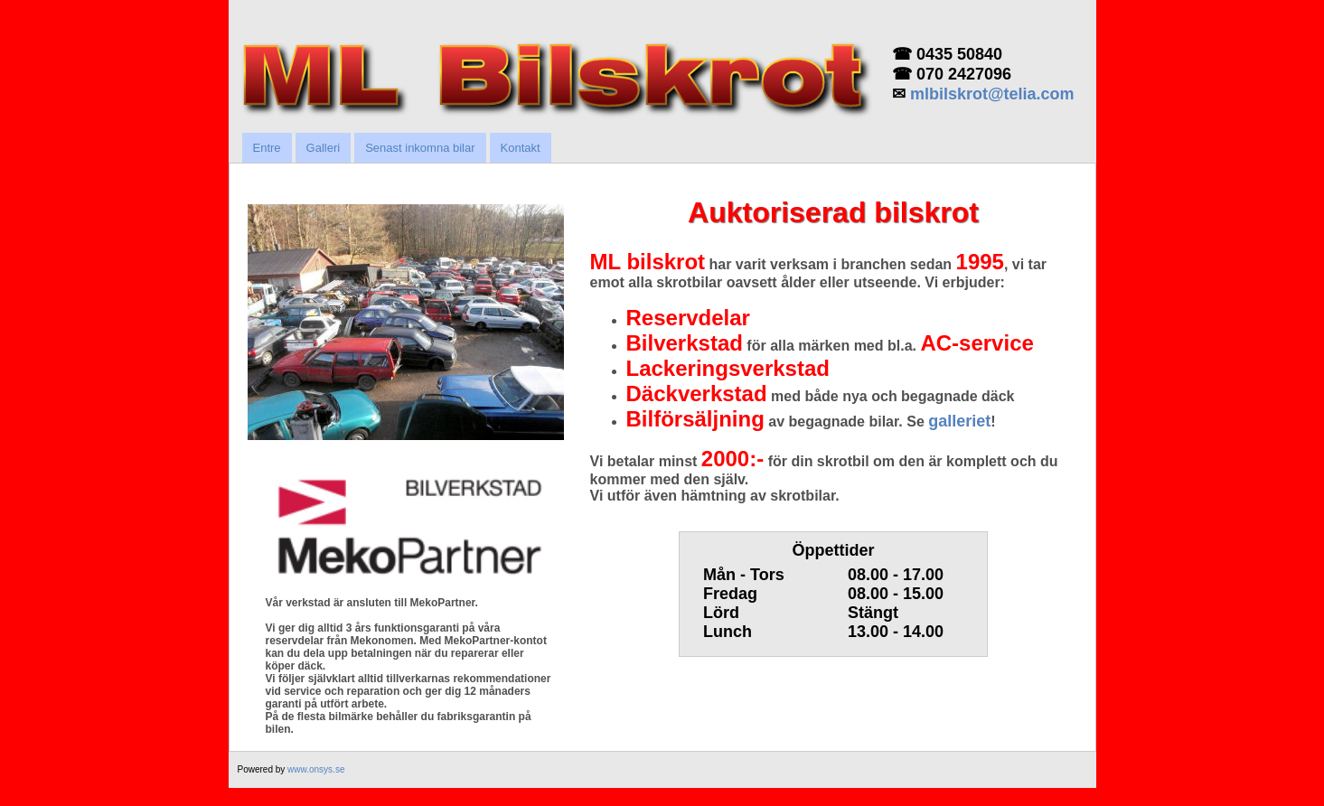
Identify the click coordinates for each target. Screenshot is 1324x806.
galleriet (959, 421)
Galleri (323, 148)
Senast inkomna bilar (419, 148)
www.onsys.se (315, 769)
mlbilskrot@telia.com (992, 94)
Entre (267, 148)
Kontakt (520, 148)
